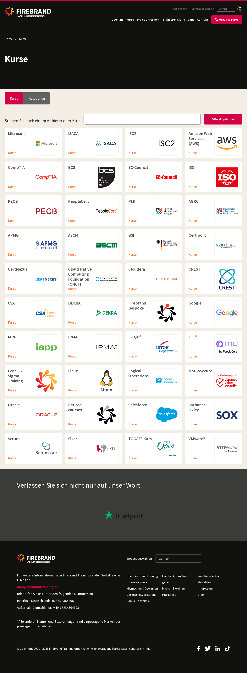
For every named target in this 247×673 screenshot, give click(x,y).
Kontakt (202, 19)
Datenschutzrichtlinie (135, 648)
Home (9, 39)
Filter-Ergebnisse (223, 119)
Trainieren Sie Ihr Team (178, 19)
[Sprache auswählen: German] (226, 9)
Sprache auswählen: (203, 8)
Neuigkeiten (180, 8)
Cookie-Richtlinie (138, 601)
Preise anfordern (148, 19)
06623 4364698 (226, 19)
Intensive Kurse (137, 582)
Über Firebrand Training (142, 576)
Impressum (205, 588)
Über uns (117, 19)
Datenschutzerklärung (141, 594)
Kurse (130, 19)
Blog (201, 594)
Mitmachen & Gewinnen (142, 588)
